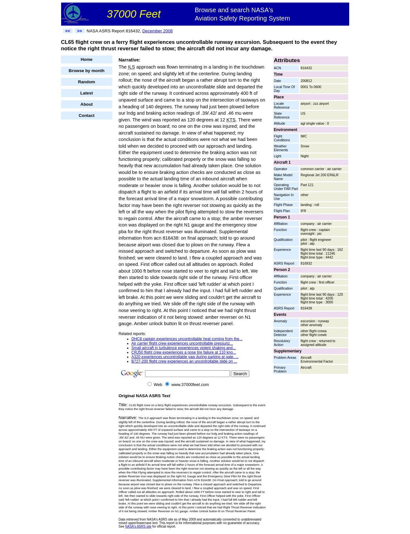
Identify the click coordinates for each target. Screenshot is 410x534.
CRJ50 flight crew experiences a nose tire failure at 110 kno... (184, 352)
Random (86, 81)
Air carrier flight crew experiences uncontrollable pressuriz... (182, 343)
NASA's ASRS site (138, 526)
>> (79, 31)
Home (86, 59)
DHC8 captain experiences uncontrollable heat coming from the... (187, 339)
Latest (86, 93)
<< (67, 31)
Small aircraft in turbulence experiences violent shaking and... (184, 348)
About (86, 104)
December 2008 (157, 31)
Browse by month (87, 70)
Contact (87, 115)
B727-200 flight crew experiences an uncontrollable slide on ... (184, 361)
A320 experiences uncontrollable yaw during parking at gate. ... (185, 357)
